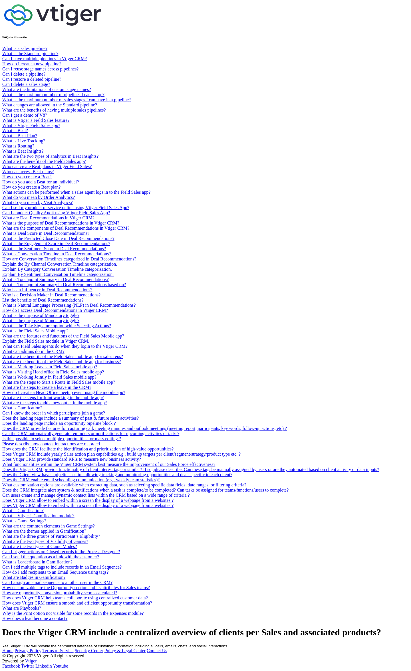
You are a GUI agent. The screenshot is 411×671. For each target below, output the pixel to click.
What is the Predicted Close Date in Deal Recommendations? (58, 238)
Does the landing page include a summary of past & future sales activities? (70, 418)
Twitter (27, 666)
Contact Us (157, 650)
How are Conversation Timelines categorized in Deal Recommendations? (69, 258)
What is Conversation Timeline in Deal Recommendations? (56, 253)
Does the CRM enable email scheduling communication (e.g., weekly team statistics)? (81, 479)
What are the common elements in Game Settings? (48, 526)
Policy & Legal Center (125, 650)
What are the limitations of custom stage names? (46, 89)
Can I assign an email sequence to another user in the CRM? (57, 582)
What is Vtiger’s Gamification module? (38, 515)
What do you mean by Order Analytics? (38, 197)
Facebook (11, 666)
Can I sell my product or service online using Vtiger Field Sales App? (65, 207)
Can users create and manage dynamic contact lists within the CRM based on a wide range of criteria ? (96, 495)
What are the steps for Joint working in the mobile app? (53, 397)
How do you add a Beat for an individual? (40, 181)
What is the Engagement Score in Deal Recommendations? (56, 243)
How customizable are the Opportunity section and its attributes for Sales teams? (76, 587)
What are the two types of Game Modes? (39, 546)
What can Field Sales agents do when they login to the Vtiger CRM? (65, 346)
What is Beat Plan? (19, 135)
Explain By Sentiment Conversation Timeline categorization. (58, 274)
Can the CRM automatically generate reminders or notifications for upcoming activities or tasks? (90, 433)
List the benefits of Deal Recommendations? (43, 300)
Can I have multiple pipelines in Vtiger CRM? (44, 58)
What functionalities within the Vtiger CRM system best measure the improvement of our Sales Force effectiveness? (108, 464)
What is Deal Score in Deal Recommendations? (45, 233)
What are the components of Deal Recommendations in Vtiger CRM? (65, 228)
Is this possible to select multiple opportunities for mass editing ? (61, 438)
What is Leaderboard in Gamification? (37, 561)
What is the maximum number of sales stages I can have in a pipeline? (66, 99)
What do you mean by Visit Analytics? (37, 202)
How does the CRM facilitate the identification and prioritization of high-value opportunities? (88, 448)
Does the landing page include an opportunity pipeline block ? (59, 423)
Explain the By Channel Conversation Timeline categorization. (59, 264)
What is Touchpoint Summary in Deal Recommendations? (55, 279)
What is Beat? (15, 130)
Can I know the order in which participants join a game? (53, 413)
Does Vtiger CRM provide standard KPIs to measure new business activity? (71, 459)
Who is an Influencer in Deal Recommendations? (47, 289)
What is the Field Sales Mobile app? (35, 330)
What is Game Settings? (24, 520)
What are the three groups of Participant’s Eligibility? (51, 536)
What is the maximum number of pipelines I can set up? (53, 94)
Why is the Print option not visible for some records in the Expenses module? (73, 613)
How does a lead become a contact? (34, 618)
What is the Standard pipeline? (30, 53)
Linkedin (43, 666)
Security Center (89, 650)
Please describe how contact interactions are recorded (51, 443)
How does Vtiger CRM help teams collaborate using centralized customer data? (75, 597)
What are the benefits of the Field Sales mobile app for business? (61, 361)
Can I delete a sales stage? (26, 84)
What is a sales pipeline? (24, 48)
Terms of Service (58, 650)
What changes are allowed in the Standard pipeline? (49, 104)
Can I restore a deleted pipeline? (31, 79)
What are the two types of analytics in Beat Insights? (50, 156)
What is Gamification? (23, 510)
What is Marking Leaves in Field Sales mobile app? (49, 366)
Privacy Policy (28, 650)
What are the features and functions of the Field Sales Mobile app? (63, 336)
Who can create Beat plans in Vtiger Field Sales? (47, 166)
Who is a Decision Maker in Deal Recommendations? (51, 294)
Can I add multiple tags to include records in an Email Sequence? (62, 567)
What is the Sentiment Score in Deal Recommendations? (54, 248)
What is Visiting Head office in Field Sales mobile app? (53, 371)
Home (7, 650)
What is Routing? (18, 146)
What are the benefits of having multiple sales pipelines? (54, 110)
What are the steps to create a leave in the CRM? (46, 387)
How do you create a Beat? (27, 176)
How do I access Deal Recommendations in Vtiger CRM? (55, 310)
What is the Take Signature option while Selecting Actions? (56, 325)
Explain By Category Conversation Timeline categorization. (57, 269)
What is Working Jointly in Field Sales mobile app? (49, 377)
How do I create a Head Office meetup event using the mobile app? (63, 392)
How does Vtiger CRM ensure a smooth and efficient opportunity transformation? (77, 603)
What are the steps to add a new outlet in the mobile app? (54, 402)
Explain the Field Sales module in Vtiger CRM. (45, 341)
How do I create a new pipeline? (31, 63)
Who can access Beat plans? (28, 171)
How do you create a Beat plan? (31, 187)
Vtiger (31, 660)
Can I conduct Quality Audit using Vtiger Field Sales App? (56, 212)
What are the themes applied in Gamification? (44, 531)
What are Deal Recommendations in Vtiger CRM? (48, 217)
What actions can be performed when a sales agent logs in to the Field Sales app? (76, 192)
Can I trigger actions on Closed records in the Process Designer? (61, 551)
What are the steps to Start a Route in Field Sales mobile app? (58, 382)
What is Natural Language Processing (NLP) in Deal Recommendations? (69, 305)
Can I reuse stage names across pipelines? (40, 68)
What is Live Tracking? (23, 140)
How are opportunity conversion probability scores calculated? (59, 592)
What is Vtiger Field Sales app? (31, 125)
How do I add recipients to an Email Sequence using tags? (55, 572)
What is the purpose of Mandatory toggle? (40, 315)
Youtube (60, 666)
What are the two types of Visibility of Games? (45, 541)
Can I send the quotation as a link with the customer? (50, 556)
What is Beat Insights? (22, 151)
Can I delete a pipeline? (23, 74)
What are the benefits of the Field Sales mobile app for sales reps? (62, 356)
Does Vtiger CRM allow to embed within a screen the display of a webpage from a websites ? (88, 500)
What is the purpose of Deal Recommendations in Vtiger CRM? (60, 223)
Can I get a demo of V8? (24, 115)
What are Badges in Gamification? (33, 577)
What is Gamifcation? (22, 407)
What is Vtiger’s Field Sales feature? (35, 120)
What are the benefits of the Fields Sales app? (44, 161)
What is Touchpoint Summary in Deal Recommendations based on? (64, 284)
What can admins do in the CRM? (33, 351)
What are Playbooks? (21, 608)
